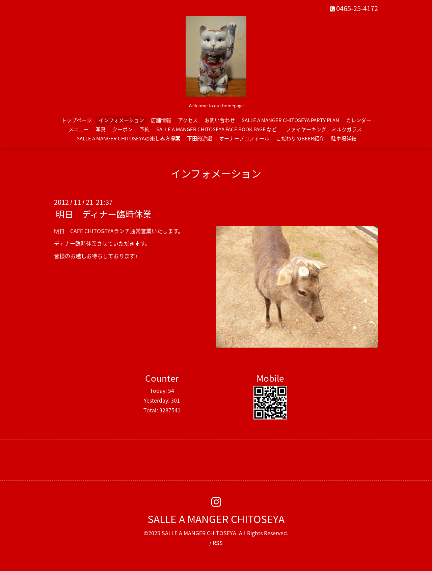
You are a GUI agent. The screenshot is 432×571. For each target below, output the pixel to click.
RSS (218, 543)
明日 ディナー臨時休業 (104, 214)
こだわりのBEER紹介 (300, 138)
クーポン (122, 129)
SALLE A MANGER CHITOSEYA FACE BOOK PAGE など (216, 129)
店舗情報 (161, 120)
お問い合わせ (220, 120)
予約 (144, 129)
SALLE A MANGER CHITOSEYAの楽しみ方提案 (128, 138)
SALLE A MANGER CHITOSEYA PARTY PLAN (290, 120)
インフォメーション (121, 120)
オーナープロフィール (244, 138)
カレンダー (358, 120)
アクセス (188, 120)
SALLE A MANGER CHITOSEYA (216, 518)
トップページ (76, 120)
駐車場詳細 (343, 138)
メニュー (79, 129)
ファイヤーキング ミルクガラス (326, 129)
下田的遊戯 (199, 138)
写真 (101, 129)
